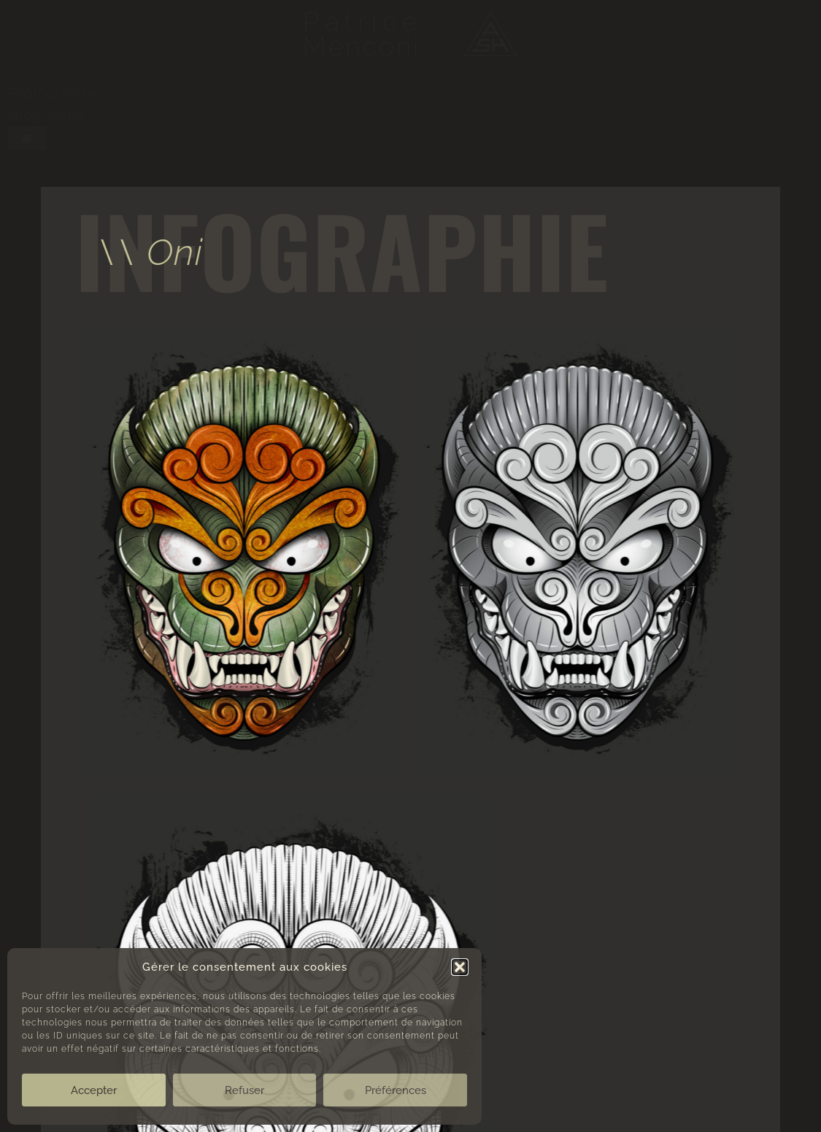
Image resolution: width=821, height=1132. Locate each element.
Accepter (94, 1090)
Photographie (52, 93)
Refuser (244, 1090)
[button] (459, 967)
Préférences (395, 1090)
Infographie (45, 115)
